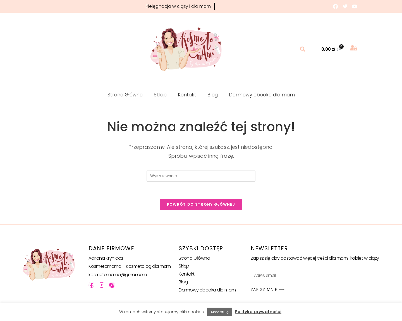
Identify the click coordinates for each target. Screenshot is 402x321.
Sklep (160, 94)
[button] (302, 49)
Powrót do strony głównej (201, 204)
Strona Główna (125, 94)
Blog (212, 94)
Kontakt (187, 94)
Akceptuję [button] (219, 312)
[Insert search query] (201, 176)
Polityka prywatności (258, 312)
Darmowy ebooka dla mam (262, 94)
